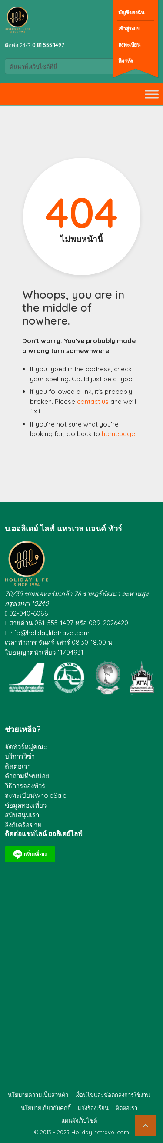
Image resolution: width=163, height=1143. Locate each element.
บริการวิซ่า (20, 756)
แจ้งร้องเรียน (93, 1107)
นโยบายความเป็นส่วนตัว (38, 1094)
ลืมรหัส (125, 60)
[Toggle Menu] (152, 94)
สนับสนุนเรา (22, 815)
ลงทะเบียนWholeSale (36, 795)
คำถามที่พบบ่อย (27, 776)
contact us (93, 401)
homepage (118, 434)
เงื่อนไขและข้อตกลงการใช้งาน (112, 1094)
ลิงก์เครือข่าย (23, 825)
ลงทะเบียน (129, 44)
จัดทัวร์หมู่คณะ (26, 747)
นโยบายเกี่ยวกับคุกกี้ (46, 1107)
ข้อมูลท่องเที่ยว (26, 805)
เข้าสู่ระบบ (129, 28)
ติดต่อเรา (18, 766)
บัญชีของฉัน (131, 12)
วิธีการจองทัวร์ (25, 786)
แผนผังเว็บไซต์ (79, 1120)
